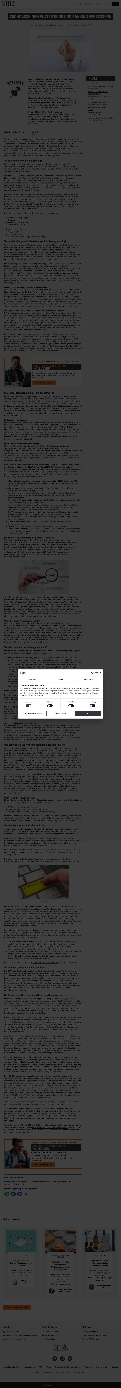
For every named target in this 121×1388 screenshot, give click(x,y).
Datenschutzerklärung (90, 693)
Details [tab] (60, 679)
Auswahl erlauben (60, 713)
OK (88, 713)
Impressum (39, 695)
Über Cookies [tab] (88, 679)
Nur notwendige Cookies (33, 713)
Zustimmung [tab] (32, 679)
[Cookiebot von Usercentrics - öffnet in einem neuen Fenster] (92, 673)
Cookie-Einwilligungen (84, 690)
